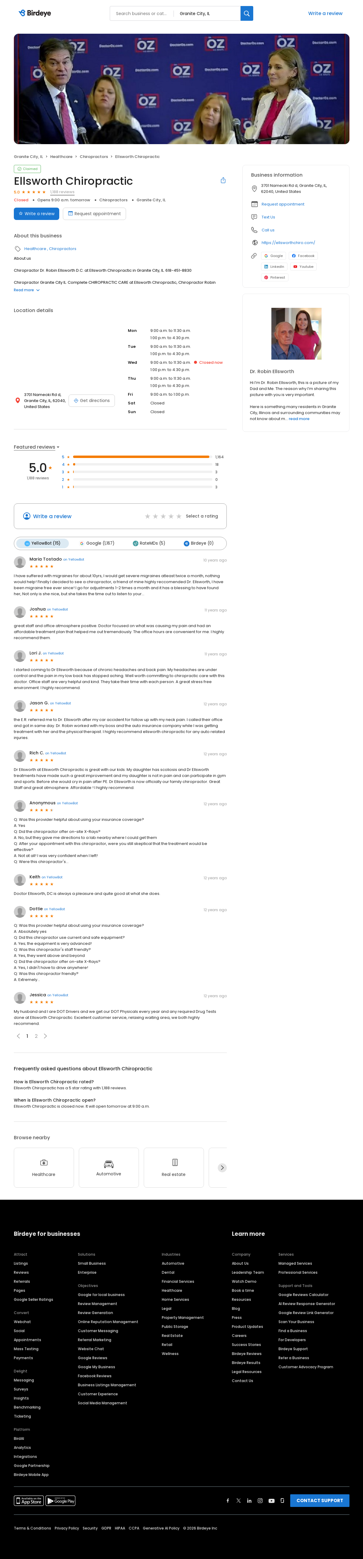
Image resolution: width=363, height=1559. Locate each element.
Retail (167, 1343)
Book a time (243, 1289)
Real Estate (172, 1334)
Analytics (22, 1446)
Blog (236, 1307)
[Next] (222, 1167)
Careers (239, 1334)
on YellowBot (73, 558)
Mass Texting (26, 1347)
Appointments (27, 1338)
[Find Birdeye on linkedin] (249, 1499)
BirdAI (19, 1437)
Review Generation (95, 1311)
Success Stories (246, 1343)
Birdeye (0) (195, 543)
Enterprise (87, 1271)
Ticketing (22, 1415)
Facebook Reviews (95, 1375)
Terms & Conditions (32, 1527)
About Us (240, 1262)
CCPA (134, 1527)
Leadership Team (248, 1271)
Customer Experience (98, 1393)
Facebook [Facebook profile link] (303, 255)
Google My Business (96, 1366)
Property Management (183, 1316)
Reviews (21, 1271)
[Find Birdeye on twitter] (238, 1499)
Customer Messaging (98, 1329)
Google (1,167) (95, 543)
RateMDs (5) (146, 543)
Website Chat (91, 1347)
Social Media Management (102, 1402)
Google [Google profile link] (273, 255)
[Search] (247, 13)
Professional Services (298, 1271)
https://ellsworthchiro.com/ (288, 243)
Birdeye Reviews (247, 1352)
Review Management (97, 1302)
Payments (23, 1356)
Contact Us (242, 1379)
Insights (21, 1397)
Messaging (24, 1379)
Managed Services (295, 1262)
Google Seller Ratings (33, 1298)
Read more (27, 289)
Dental (168, 1271)
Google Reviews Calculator (303, 1293)
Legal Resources (247, 1370)
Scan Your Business (296, 1320)
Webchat (22, 1320)
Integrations (25, 1455)
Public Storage (175, 1325)
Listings (21, 1262)
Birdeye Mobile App (31, 1473)
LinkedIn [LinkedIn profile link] (274, 266)
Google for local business (101, 1293)
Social (19, 1329)
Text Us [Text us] (268, 217)
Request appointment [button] (283, 204)
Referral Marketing (94, 1338)
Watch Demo (244, 1280)
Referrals (22, 1280)
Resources (241, 1298)
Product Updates (247, 1325)
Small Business (92, 1262)
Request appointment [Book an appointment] (94, 214)
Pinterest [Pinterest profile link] (274, 277)
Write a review (325, 13)
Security (90, 1527)
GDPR (106, 1527)
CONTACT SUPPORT (320, 1499)
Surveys (21, 1388)
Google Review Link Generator (306, 1311)
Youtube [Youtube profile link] (303, 266)
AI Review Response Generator (306, 1302)
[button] (45, 1035)
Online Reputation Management (108, 1320)
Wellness (170, 1352)
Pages (19, 1289)
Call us (268, 230)
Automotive (173, 1262)
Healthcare (61, 156)
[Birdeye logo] (36, 13)
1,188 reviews (62, 192)
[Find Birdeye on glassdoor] (282, 1499)
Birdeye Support (293, 1347)
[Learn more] (296, 334)
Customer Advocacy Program (305, 1366)
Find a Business (292, 1329)
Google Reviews (92, 1356)
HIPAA (120, 1527)
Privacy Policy (67, 1527)
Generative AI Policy (161, 1527)
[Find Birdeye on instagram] (260, 1499)
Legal (166, 1307)
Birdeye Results (246, 1361)
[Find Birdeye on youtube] (272, 1499)
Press (237, 1316)
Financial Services (178, 1280)
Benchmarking (27, 1406)
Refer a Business (293, 1356)
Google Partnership (32, 1464)
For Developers (292, 1338)
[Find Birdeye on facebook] (228, 1499)
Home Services (175, 1298)
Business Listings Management (107, 1384)
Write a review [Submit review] (36, 214)
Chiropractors (94, 156)
